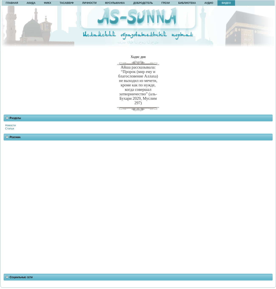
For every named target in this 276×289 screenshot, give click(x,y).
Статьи (9, 128)
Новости (10, 125)
